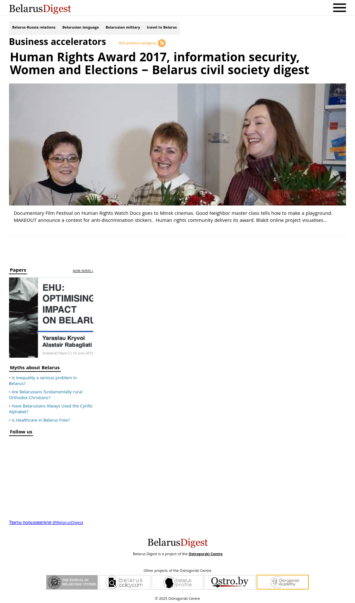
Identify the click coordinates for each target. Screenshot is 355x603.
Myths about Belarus (35, 367)
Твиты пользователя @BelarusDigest (46, 521)
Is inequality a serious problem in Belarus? (43, 380)
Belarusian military (123, 28)
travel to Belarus (162, 28)
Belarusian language (80, 28)
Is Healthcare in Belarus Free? (41, 419)
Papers (18, 270)
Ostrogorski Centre (206, 553)
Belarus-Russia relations (34, 28)
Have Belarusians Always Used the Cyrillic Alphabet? (51, 408)
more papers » (83, 270)
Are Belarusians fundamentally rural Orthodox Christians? (45, 394)
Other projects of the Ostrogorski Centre (177, 570)
